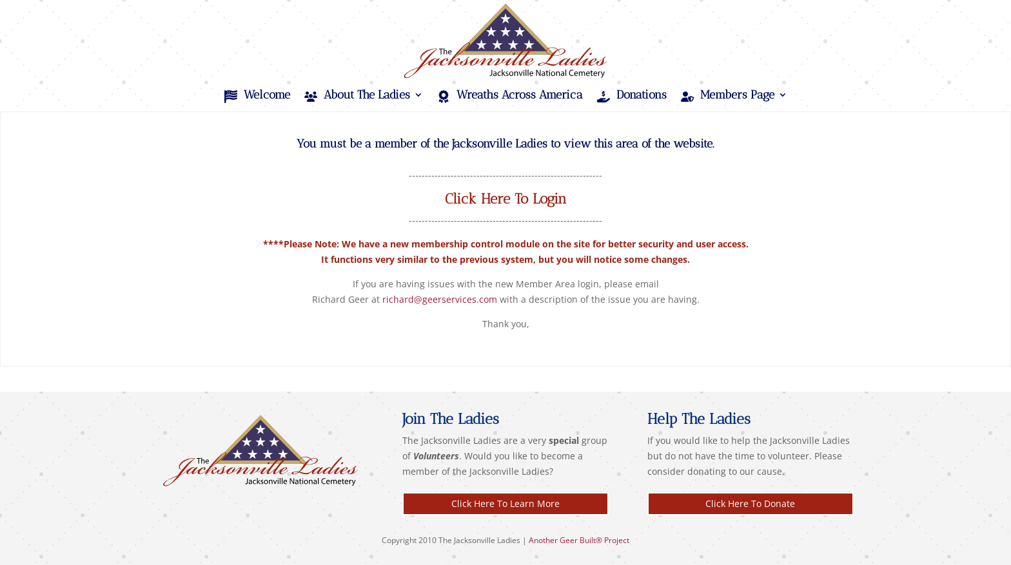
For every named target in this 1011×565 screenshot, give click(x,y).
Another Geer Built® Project (579, 540)
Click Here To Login (506, 198)
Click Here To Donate (750, 503)
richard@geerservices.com (439, 299)
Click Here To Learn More (505, 503)
